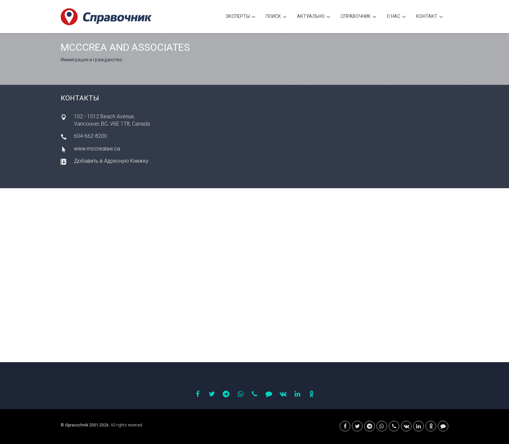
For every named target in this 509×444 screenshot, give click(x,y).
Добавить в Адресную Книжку (111, 161)
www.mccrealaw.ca (97, 148)
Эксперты (240, 17)
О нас (396, 17)
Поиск (276, 17)
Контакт (429, 17)
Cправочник (358, 17)
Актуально (313, 17)
